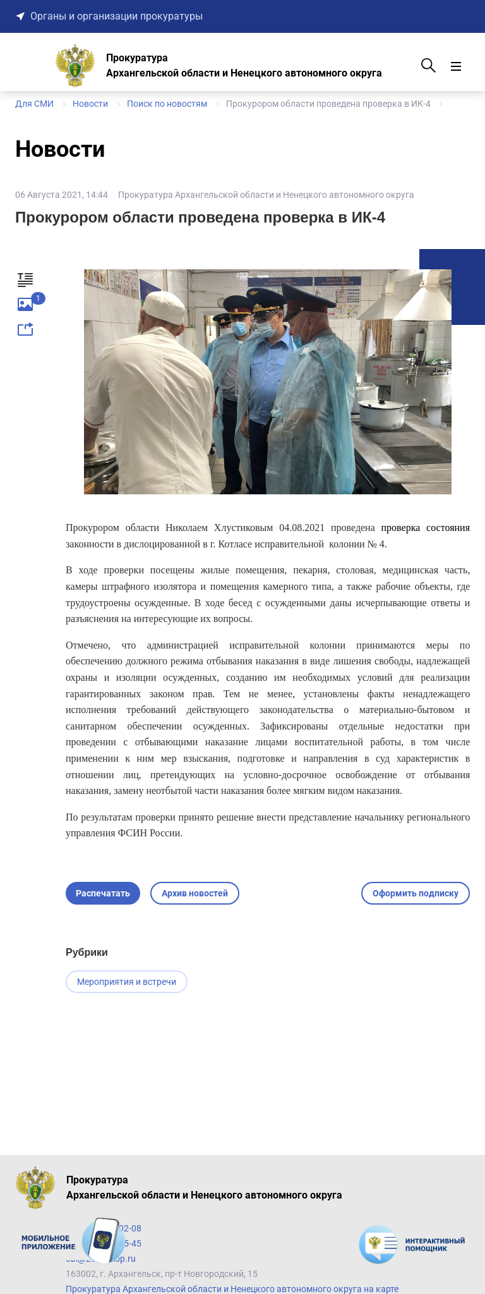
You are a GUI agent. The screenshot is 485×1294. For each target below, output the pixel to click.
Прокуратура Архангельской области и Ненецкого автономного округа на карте (232, 1289)
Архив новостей (195, 893)
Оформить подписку (415, 893)
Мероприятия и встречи (126, 982)
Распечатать (103, 893)
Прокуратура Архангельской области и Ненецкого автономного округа (266, 195)
